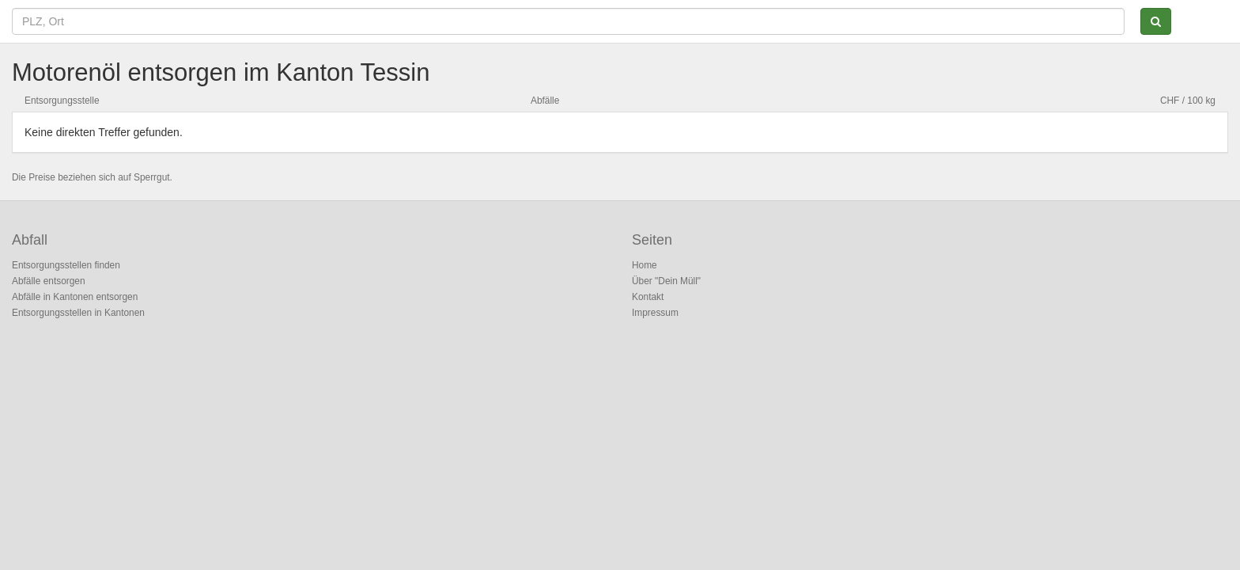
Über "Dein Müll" (666, 281)
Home (644, 265)
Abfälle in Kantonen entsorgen (75, 296)
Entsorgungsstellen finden (66, 265)
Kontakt (647, 296)
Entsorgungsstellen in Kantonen (78, 312)
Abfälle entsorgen (48, 281)
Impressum (655, 312)
